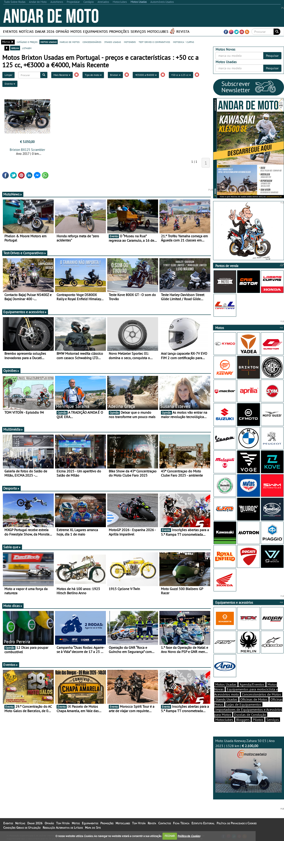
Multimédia (13, 429)
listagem (26, 48)
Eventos (10, 31)
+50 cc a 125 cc (181, 75)
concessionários (92, 42)
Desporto (11, 488)
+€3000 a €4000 (146, 75)
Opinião (62, 31)
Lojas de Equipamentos (243, 704)
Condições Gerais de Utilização (22, 828)
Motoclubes (157, 31)
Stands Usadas (226, 699)
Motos (76, 31)
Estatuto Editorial (203, 823)
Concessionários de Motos (261, 694)
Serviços (138, 31)
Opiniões (11, 370)
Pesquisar (272, 56)
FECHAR (170, 836)
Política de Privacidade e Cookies (236, 823)
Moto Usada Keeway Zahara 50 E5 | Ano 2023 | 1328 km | (248, 766)
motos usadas (49, 42)
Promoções (119, 31)
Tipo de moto (93, 75)
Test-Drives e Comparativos (24, 253)
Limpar (8, 75)
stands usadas (112, 42)
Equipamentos (95, 31)
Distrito (10, 83)
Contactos (164, 823)
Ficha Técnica (181, 823)
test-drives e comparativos (154, 42)
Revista (182, 31)
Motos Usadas (225, 684)
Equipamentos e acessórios (25, 312)
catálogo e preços (27, 42)
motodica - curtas (183, 42)
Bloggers (243, 719)
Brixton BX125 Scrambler (27, 150)
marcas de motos (69, 42)
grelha (15, 48)
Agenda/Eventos (252, 684)
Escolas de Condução (250, 714)
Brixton (115, 75)
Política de (189, 836)
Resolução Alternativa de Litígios (63, 828)
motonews (130, 42)
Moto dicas (12, 605)
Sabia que (12, 547)
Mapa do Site (93, 828)
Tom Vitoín (63, 823)
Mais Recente (61, 75)
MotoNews (12, 194)
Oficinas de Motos (253, 699)
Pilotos (258, 719)
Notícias (26, 31)
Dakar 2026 (44, 31)
